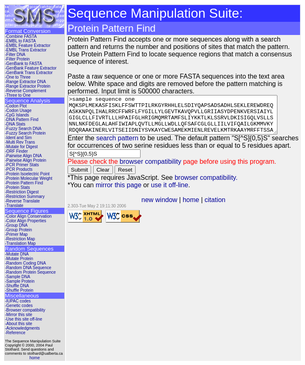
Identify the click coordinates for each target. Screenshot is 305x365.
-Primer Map (16, 234)
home (34, 358)
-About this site (18, 323)
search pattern (117, 145)
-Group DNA (16, 225)
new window (161, 207)
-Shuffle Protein (19, 290)
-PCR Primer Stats (22, 165)
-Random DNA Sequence (28, 267)
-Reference (15, 332)
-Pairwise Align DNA (23, 155)
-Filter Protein (17, 59)
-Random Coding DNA (25, 263)
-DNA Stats (15, 124)
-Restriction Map (20, 239)
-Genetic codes (19, 305)
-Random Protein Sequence (30, 272)
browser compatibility (150, 168)
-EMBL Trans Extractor (26, 50)
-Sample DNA (17, 276)
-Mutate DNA (17, 254)
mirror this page (118, 192)
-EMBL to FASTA (20, 41)
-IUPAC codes (18, 301)
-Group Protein (18, 230)
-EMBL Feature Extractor (27, 45)
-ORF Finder (16, 151)
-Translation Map (20, 243)
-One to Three (17, 77)
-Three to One (17, 95)
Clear (103, 177)
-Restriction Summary (25, 196)
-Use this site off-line (23, 319)
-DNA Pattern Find (21, 119)
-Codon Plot (16, 106)
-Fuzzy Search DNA (23, 128)
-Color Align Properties (25, 221)
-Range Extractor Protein (27, 86)
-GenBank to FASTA (23, 63)
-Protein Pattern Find (24, 183)
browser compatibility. (206, 184)
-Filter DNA (15, 54)
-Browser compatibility (25, 310)
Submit (79, 177)
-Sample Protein (20, 281)
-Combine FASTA (21, 36)
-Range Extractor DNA (25, 81)
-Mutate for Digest (21, 146)
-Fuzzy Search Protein (25, 133)
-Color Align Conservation (28, 216)
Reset (125, 177)
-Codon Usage (18, 110)
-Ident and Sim (18, 137)
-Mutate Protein (19, 258)
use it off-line (169, 192)
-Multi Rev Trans (20, 142)
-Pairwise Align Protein (25, 160)
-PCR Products (19, 169)
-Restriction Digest (22, 192)
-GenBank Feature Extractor (30, 68)
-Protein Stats (17, 187)
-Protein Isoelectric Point (27, 174)
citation (216, 207)
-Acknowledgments (22, 328)
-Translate (14, 205)
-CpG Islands (17, 115)
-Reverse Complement (25, 90)
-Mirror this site (18, 314)
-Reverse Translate (22, 201)
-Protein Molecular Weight (28, 178)
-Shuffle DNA (17, 286)
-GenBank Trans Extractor (29, 72)
